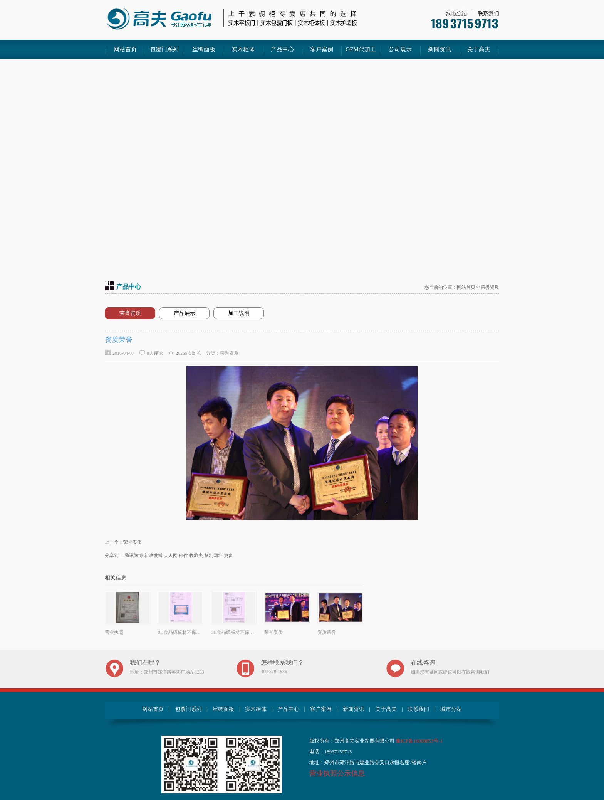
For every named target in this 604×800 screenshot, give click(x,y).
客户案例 (321, 49)
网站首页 (125, 49)
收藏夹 (196, 555)
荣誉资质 (130, 313)
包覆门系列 (164, 49)
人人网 (171, 555)
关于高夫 (478, 49)
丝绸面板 (203, 49)
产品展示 (184, 313)
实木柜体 (243, 49)
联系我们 (418, 709)
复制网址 (213, 555)
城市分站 (451, 709)
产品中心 (282, 49)
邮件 (183, 555)
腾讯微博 (133, 555)
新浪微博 (153, 555)
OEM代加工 (361, 49)
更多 (228, 555)
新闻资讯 (439, 49)
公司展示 (400, 49)
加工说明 (239, 313)
